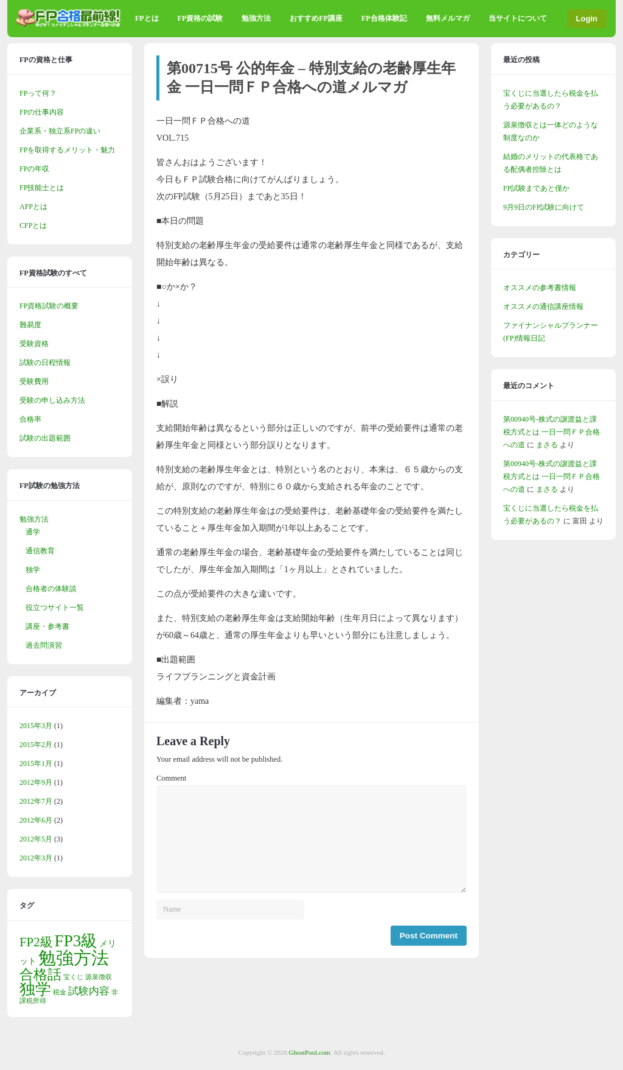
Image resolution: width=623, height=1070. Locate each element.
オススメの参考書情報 (539, 287)
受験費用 (34, 381)
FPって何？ (38, 93)
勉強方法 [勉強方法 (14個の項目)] (73, 958)
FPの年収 (34, 169)
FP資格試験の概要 (48, 306)
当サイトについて (518, 18)
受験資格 (34, 343)
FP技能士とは (41, 187)
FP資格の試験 (200, 18)
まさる (547, 445)
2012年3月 (35, 858)
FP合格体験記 (384, 18)
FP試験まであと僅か (536, 188)
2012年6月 (35, 820)
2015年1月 (35, 763)
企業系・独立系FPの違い (59, 131)
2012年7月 (35, 801)
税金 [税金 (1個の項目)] (59, 992)
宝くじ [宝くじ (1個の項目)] (73, 977)
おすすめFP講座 (316, 18)
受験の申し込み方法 (52, 400)
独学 (33, 569)
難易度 (30, 325)
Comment (171, 778)
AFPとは (33, 206)
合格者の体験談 (51, 588)
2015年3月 (35, 725)
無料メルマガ (448, 18)
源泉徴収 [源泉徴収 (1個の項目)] (98, 977)
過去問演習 (44, 645)
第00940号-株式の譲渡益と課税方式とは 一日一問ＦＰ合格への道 (551, 432)
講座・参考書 (47, 626)
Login (586, 18)
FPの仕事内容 (41, 112)
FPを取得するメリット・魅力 (67, 150)
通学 (33, 532)
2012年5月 (35, 839)
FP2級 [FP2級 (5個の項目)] (36, 942)
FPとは (147, 18)
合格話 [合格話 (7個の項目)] (40, 974)
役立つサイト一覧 (55, 607)
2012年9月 (35, 782)
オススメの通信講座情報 (543, 306)
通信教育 (40, 551)
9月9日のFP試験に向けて (543, 207)
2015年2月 (35, 744)
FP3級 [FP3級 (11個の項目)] (76, 941)
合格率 (30, 419)
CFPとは (33, 225)
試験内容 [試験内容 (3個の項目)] (89, 991)
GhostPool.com (309, 1052)
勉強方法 (256, 18)
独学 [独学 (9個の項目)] (35, 989)
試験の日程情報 (45, 362)
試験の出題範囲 (45, 438)
